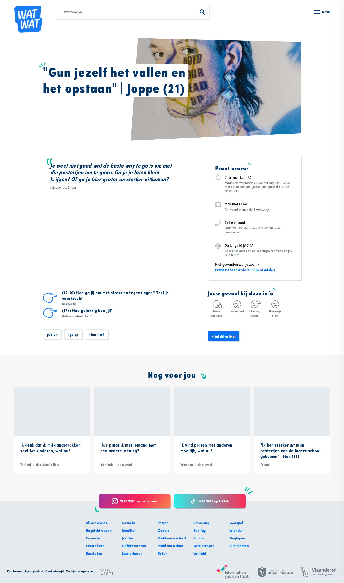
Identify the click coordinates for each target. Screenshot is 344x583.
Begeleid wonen (99, 530)
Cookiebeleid (54, 571)
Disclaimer (14, 571)
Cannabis (93, 538)
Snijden (199, 538)
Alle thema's (239, 545)
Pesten (52, 334)
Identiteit (96, 334)
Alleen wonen (97, 522)
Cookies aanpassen (79, 571)
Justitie (127, 538)
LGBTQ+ (73, 334)
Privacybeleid (33, 571)
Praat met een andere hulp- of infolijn (245, 269)
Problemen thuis (170, 545)
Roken (163, 553)
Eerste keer (95, 545)
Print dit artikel (223, 336)
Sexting (200, 530)
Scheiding (201, 522)
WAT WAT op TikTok (209, 501)
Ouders (163, 530)
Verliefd (200, 553)
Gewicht (128, 522)
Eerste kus (94, 553)
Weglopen (237, 538)
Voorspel (236, 522)
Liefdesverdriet (134, 545)
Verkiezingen (204, 545)
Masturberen (132, 553)
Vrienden (236, 530)
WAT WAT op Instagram (134, 501)
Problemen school (172, 538)
